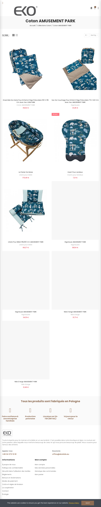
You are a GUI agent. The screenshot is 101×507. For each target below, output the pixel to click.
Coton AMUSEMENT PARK (26, 105)
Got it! (88, 503)
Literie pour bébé (25, 175)
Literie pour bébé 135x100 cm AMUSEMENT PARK (25, 242)
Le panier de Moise (26, 172)
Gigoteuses (75, 105)
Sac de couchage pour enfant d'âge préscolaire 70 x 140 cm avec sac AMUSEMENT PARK (75, 101)
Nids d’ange (75, 314)
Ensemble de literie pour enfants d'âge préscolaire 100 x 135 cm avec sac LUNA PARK (26, 101)
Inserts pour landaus (75, 175)
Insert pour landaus (75, 172)
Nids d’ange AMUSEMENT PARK (75, 312)
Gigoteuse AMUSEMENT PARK (75, 242)
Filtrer (5, 35)
